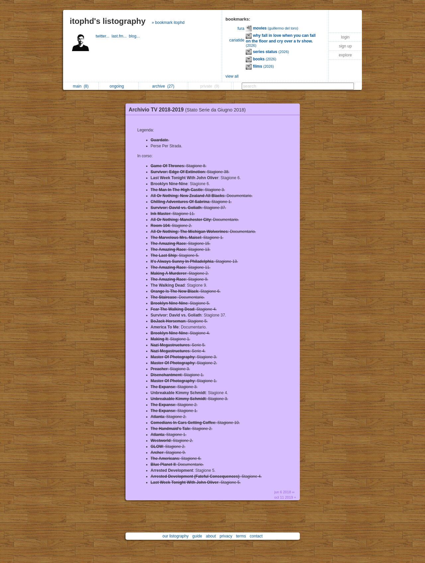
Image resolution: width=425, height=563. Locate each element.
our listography (175, 536)
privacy (225, 536)
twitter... (104, 36)
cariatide (236, 40)
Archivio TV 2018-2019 (189, 109)
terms (241, 536)
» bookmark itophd (168, 22)
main (80, 86)
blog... (135, 36)
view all (231, 76)
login (345, 37)
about (211, 536)
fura (240, 28)
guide (197, 536)
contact (256, 536)
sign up (345, 46)
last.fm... (120, 36)
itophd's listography (107, 21)
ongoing (118, 86)
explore (345, 55)
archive (163, 86)
